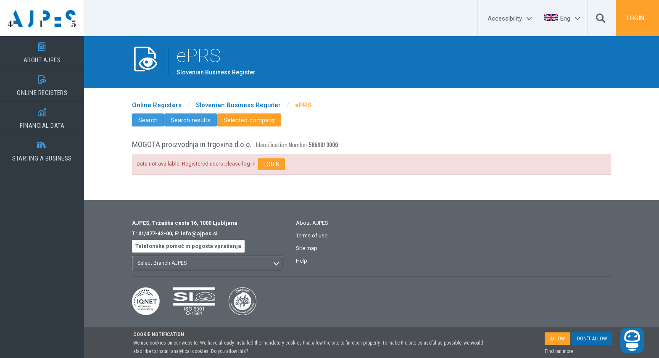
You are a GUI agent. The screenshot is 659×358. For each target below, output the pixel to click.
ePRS (303, 105)
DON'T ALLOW (592, 342)
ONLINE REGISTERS (42, 83)
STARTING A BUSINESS (42, 148)
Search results (191, 120)
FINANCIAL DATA (42, 115)
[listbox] (207, 263)
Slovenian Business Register (238, 105)
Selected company (249, 120)
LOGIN (635, 18)
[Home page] (42, 18)
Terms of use (311, 235)
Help (301, 261)
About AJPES (312, 223)
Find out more (559, 355)
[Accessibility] (511, 18)
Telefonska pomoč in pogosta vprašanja (188, 246)
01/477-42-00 (155, 233)
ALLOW (557, 342)
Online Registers (157, 105)
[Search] (600, 20)
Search (148, 120)
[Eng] (571, 18)
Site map (306, 248)
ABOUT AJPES (42, 50)
